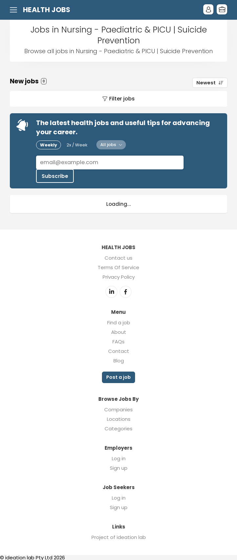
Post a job (118, 376)
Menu (15, 10)
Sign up (119, 466)
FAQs (118, 340)
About (118, 331)
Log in (119, 457)
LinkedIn (111, 291)
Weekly (48, 145)
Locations (118, 418)
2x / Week (77, 145)
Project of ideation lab (118, 536)
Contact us (118, 257)
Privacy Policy (119, 276)
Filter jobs (122, 98)
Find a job (118, 321)
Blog (118, 359)
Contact (118, 350)
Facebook (125, 291)
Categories (118, 427)
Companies (118, 408)
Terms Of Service (118, 267)
